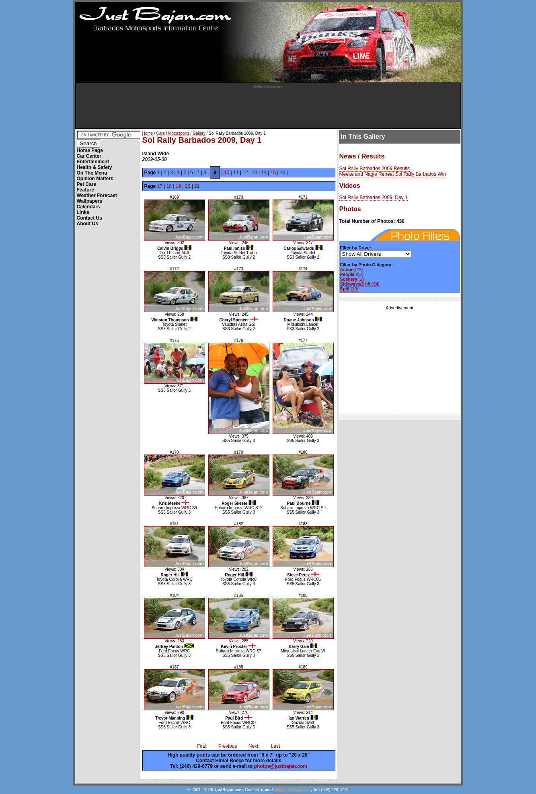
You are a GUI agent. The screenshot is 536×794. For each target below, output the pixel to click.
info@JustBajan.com (292, 790)
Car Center (89, 156)
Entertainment (93, 162)
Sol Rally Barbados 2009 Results (374, 168)
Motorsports (178, 133)
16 (282, 172)
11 (235, 172)
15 (273, 172)
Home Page (90, 150)
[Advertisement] (268, 107)
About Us (87, 223)
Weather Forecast (97, 195)
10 (226, 172)
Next (253, 746)
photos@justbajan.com (280, 766)
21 (196, 186)
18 (169, 186)
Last (275, 746)
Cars (160, 133)
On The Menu (92, 173)
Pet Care (87, 184)
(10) (349, 288)
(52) (352, 274)
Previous (227, 746)
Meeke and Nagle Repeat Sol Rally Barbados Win (392, 174)
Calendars (88, 207)
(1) (352, 279)
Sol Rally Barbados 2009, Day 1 (373, 197)
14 (264, 172)
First (201, 746)
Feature (85, 190)
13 (254, 172)
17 (159, 186)
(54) (360, 284)
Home (147, 133)
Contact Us (89, 218)
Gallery (199, 133)
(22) (351, 269)
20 (187, 186)
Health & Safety (94, 167)
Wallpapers (90, 201)
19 (178, 186)
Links (83, 212)
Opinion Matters (95, 178)
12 (245, 172)
